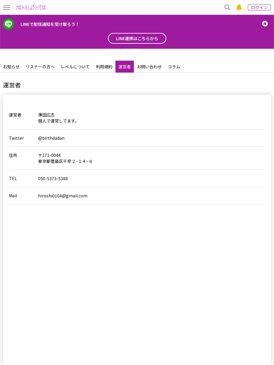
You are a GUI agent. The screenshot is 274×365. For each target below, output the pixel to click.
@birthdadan (51, 138)
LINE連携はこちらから (137, 38)
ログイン (259, 7)
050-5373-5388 (53, 178)
